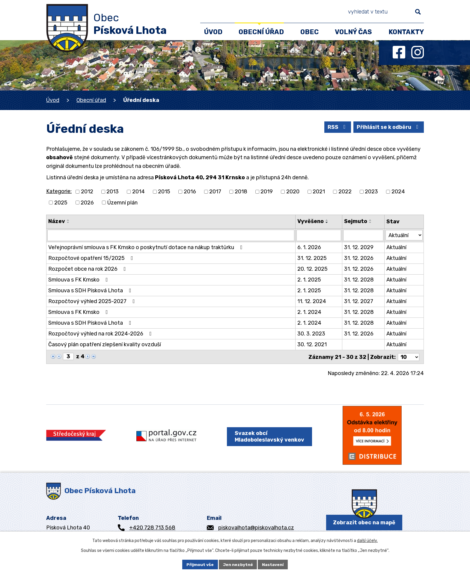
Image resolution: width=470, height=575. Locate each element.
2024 (398, 191)
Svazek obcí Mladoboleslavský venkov (269, 437)
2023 (371, 191)
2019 (266, 191)
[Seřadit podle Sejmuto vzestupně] (370, 220)
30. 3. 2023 (311, 333)
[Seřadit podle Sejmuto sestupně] (370, 222)
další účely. (367, 540)
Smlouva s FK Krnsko (79, 279)
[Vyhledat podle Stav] (404, 235)
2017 (215, 191)
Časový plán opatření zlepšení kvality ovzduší (104, 344)
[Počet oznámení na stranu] (408, 357)
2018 (241, 191)
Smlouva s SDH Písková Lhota (91, 290)
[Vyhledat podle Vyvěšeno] (318, 235)
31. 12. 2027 (358, 301)
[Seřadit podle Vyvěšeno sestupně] (327, 222)
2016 (190, 191)
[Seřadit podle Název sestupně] (68, 222)
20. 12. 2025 (312, 269)
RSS (335, 127)
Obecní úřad (91, 100)
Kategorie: (59, 191)
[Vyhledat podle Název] (170, 235)
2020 (292, 191)
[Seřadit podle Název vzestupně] (68, 220)
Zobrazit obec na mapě (364, 523)
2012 (87, 191)
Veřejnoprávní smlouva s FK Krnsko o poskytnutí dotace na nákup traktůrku (146, 247)
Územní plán (122, 202)
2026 (87, 202)
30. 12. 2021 (312, 344)
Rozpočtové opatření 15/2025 (91, 258)
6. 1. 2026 (309, 247)
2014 (138, 191)
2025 (60, 202)
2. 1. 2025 (309, 279)
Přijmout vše (199, 564)
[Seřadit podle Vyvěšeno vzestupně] (327, 220)
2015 (164, 191)
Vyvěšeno (310, 221)
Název (56, 221)
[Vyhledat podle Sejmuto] (363, 235)
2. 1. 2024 (309, 312)
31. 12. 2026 (358, 258)
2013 (112, 191)
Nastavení (273, 564)
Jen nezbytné (238, 564)
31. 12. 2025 (312, 258)
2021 (319, 191)
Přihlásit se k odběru (388, 127)
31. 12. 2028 (359, 279)
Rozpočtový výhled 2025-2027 (92, 301)
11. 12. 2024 (311, 301)
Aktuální (396, 247)
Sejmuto (355, 221)
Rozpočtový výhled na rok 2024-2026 (101, 333)
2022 (345, 191)
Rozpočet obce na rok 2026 (88, 269)
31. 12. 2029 (358, 247)
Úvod (52, 100)
